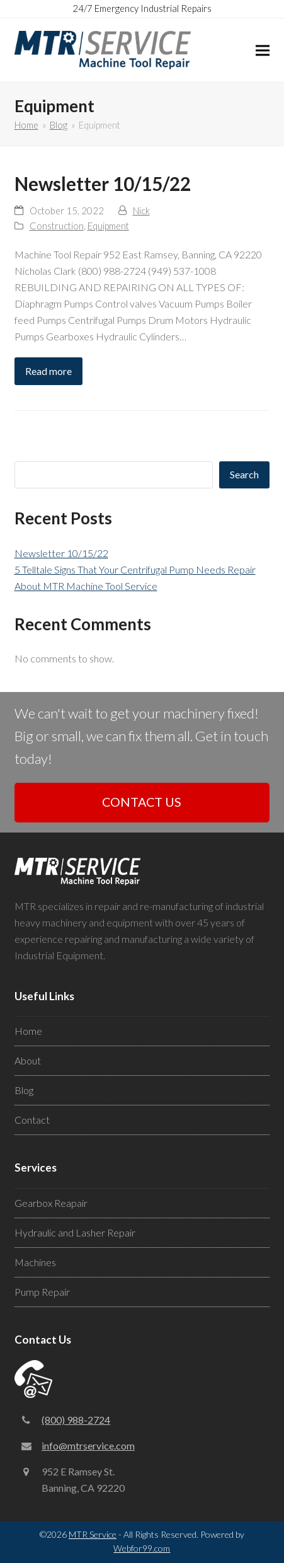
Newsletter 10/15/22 (102, 184)
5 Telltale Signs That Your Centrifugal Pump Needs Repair (135, 569)
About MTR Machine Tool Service (85, 586)
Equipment (108, 225)
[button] (263, 50)
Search (244, 474)
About (27, 1060)
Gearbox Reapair (51, 1203)
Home (28, 1031)
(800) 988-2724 (76, 1420)
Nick (141, 210)
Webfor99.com (141, 1548)
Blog (23, 1090)
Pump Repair (42, 1292)
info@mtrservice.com (88, 1445)
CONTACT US (141, 802)
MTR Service (92, 1534)
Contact (32, 1120)
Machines (35, 1262)
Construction (57, 225)
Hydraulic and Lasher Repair (74, 1232)
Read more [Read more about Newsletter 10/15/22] (48, 371)
